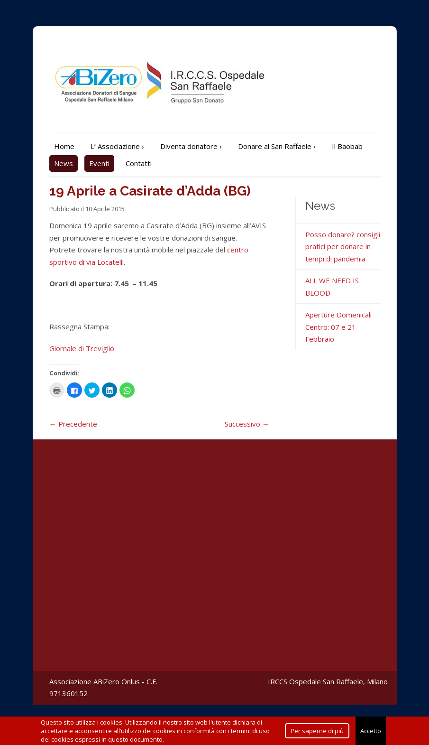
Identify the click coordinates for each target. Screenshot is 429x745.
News (63, 163)
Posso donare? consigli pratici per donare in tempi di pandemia (342, 246)
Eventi (99, 163)
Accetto (370, 730)
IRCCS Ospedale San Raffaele (315, 681)
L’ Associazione (117, 146)
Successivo (247, 423)
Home (64, 146)
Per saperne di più (317, 730)
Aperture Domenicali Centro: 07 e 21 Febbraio (338, 327)
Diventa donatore (191, 146)
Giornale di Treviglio (81, 348)
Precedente (73, 423)
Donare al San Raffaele (277, 146)
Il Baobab (347, 146)
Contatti (139, 163)
